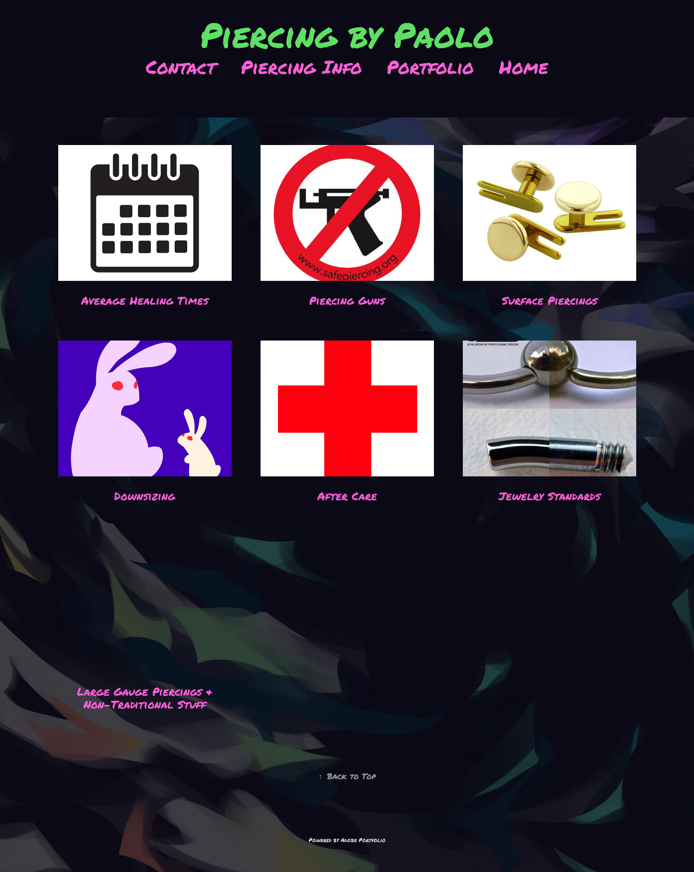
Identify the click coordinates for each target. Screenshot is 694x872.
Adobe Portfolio (363, 840)
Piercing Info (301, 68)
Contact (181, 68)
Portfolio (430, 68)
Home (523, 68)
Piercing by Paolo (347, 36)
